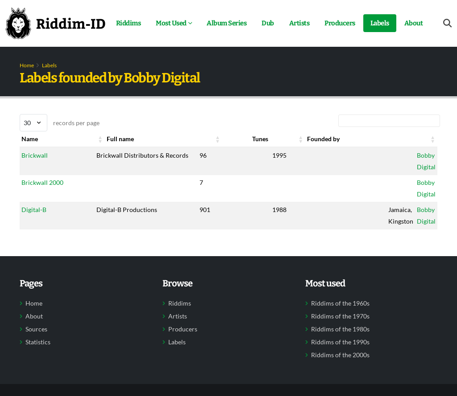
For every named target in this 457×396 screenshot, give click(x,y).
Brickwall (34, 155)
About (413, 23)
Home (27, 65)
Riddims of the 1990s (340, 342)
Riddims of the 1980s (340, 329)
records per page (60, 122)
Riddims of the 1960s (340, 303)
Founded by (323, 139)
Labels (379, 23)
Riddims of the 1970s (340, 316)
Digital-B (33, 209)
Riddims (128, 23)
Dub (268, 23)
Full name (120, 139)
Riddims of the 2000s (340, 355)
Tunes (260, 139)
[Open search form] (447, 23)
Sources (36, 329)
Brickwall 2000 (42, 182)
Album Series (226, 23)
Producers (339, 23)
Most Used (171, 23)
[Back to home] (55, 23)
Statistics (37, 342)
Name (29, 139)
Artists (299, 23)
